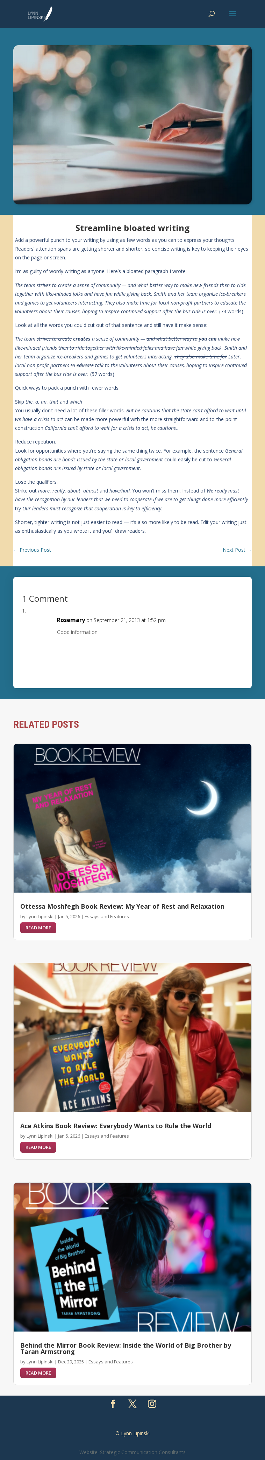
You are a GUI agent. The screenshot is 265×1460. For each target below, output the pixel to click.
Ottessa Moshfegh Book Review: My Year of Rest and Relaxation (122, 906)
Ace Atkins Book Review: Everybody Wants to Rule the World (115, 1126)
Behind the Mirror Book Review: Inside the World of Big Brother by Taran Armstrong (125, 1348)
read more (38, 927)
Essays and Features (107, 916)
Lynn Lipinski (40, 916)
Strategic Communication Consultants (143, 1452)
